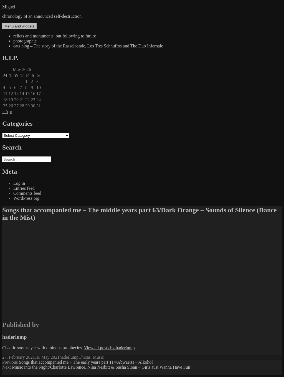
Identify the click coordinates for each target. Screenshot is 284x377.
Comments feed (27, 193)
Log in (19, 183)
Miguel (8, 6)
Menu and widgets (19, 26)
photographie (25, 41)
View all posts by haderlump (109, 347)
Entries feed (24, 188)
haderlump (69, 357)
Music (98, 357)
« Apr (7, 111)
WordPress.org (26, 198)
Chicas (84, 357)
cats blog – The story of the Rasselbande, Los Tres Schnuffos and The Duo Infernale (88, 46)
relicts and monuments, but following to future (54, 36)
